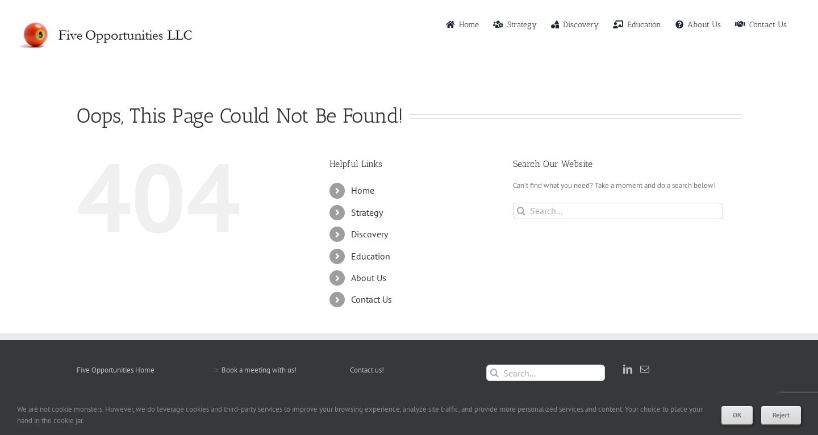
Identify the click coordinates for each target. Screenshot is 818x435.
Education (370, 256)
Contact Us (371, 299)
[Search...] (618, 211)
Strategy (367, 212)
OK (737, 415)
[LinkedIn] (627, 369)
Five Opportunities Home (116, 370)
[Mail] (644, 369)
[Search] (521, 211)
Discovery (369, 234)
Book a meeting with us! (259, 370)
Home (362, 190)
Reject (781, 415)
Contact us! (367, 370)
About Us (368, 277)
